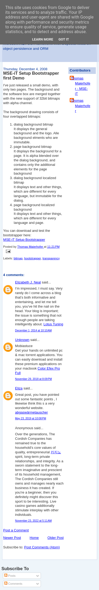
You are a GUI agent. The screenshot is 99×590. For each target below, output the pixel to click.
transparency (51, 258)
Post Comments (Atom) (42, 547)
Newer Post (12, 538)
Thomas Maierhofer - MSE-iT (80, 86)
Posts (10, 575)
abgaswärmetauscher (31, 412)
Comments (13, 583)
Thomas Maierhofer (80, 106)
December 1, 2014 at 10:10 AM (33, 330)
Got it (63, 39)
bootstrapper (32, 258)
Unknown (22, 340)
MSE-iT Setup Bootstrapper (24, 240)
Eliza (18, 388)
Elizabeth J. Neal (28, 282)
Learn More (42, 39)
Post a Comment (16, 530)
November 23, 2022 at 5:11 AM (33, 520)
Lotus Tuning (53, 324)
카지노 (56, 452)
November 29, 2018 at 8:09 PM (33, 379)
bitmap (18, 258)
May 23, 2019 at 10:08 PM (30, 418)
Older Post (56, 538)
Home (34, 538)
